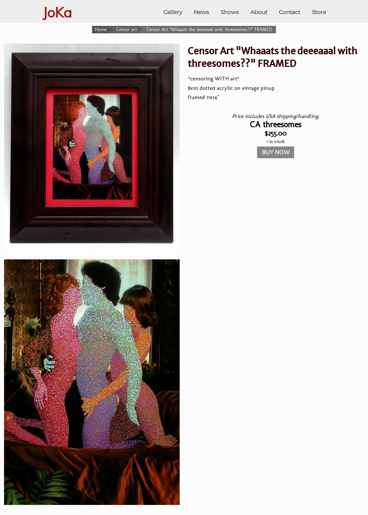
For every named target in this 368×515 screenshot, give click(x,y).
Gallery (172, 12)
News (201, 12)
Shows (230, 12)
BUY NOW (275, 152)
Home (101, 29)
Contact (289, 12)
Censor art (126, 29)
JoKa (57, 12)
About (258, 12)
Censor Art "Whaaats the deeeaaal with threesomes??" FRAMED (209, 29)
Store (319, 12)
